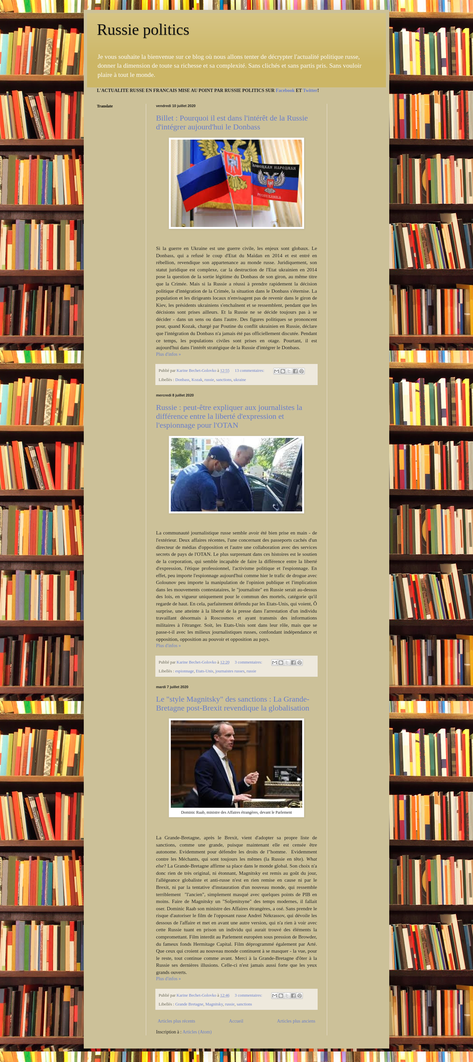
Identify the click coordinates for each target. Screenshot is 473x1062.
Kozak (196, 379)
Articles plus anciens (296, 1021)
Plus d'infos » (168, 354)
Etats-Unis (204, 671)
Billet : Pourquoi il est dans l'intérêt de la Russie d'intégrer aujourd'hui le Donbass (232, 122)
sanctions (224, 379)
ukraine (240, 379)
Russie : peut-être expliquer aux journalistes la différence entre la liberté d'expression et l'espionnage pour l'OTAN (229, 416)
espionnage (184, 671)
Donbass (182, 379)
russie (209, 379)
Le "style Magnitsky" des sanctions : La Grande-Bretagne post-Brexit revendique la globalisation (232, 703)
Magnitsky (214, 1004)
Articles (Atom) (197, 1031)
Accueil (236, 1021)
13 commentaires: (250, 370)
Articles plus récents (176, 1021)
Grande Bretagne (189, 1004)
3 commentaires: (249, 662)
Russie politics (143, 29)
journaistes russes (230, 671)
